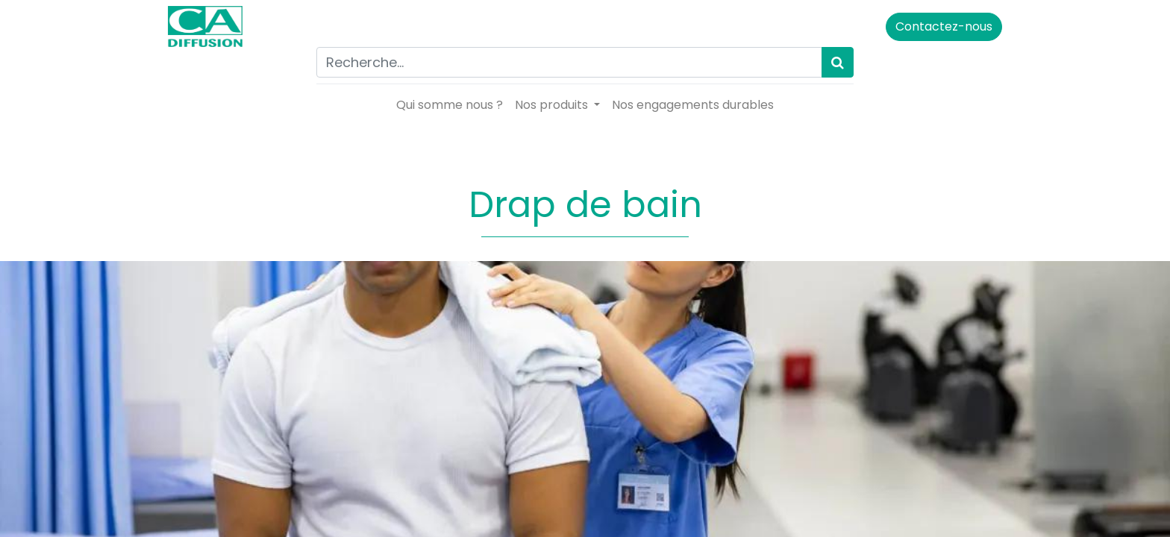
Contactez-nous (940, 26)
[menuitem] (449, 105)
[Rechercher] (838, 62)
